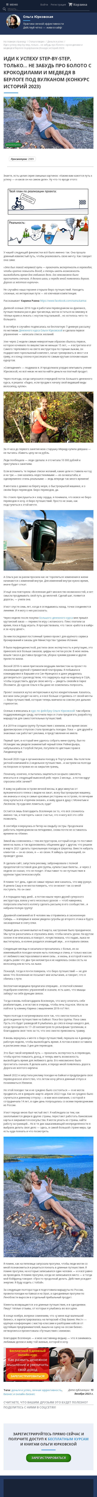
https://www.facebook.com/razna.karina (63, 300)
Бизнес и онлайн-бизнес (19, 1394)
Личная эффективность (47, 1390)
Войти (44, 4)
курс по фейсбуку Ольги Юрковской (53, 710)
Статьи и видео (37, 41)
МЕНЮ (14, 4)
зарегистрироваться (48, 1458)
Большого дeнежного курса (56, 617)
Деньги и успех (55, 41)
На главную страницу (15, 41)
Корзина (80, 4)
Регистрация (58, 4)
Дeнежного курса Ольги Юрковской (40, 330)
